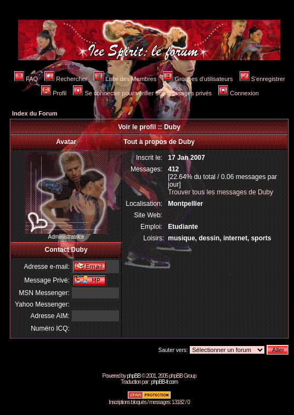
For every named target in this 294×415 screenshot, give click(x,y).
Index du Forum (35, 113)
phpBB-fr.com (164, 382)
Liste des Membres (125, 79)
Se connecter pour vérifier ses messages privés (142, 93)
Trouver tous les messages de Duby (220, 192)
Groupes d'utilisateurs (198, 79)
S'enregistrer (262, 79)
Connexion (238, 93)
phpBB (133, 376)
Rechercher (65, 79)
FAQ (26, 79)
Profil (53, 93)
